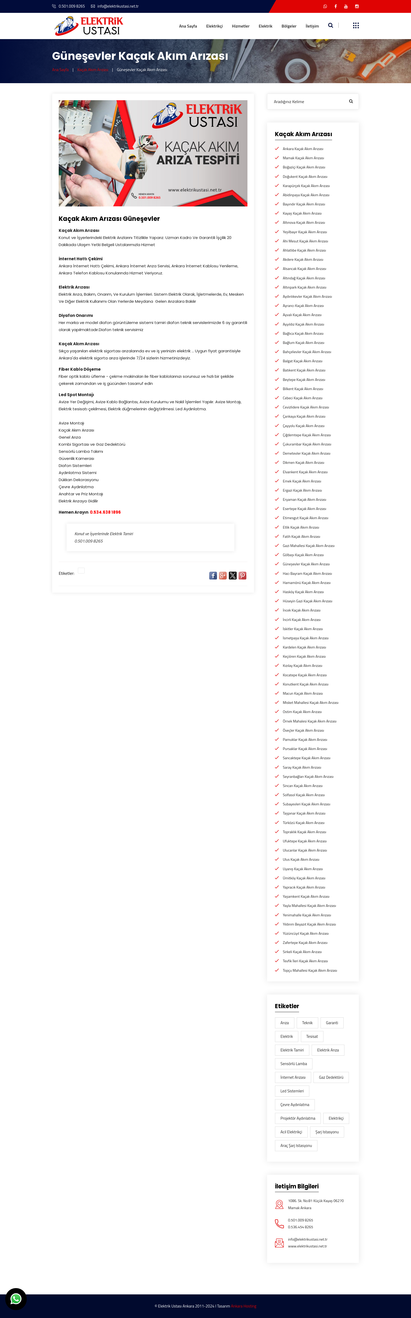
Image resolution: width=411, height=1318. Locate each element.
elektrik (286, 1036)
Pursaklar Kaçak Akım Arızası (305, 748)
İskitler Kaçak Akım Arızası (303, 628)
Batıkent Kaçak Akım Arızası (304, 370)
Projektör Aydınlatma (297, 1118)
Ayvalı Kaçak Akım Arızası (302, 314)
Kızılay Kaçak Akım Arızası (302, 665)
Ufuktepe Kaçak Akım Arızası (305, 841)
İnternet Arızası (293, 1077)
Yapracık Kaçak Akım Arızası (304, 887)
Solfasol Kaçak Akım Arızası (304, 795)
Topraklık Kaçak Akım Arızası (304, 832)
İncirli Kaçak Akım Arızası (302, 619)
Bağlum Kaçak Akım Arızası (303, 342)
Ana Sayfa (188, 26)
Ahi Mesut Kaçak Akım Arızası (305, 241)
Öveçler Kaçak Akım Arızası (303, 730)
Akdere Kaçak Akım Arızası (303, 259)
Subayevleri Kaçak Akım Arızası (306, 804)
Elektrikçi (214, 26)
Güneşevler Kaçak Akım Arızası (306, 564)
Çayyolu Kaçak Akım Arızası (304, 425)
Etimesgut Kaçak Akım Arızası (305, 517)
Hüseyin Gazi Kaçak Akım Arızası (307, 601)
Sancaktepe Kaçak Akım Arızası (306, 758)
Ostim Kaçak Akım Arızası (302, 711)
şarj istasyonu (327, 1132)
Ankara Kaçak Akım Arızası (303, 148)
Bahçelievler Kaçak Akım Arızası (307, 351)
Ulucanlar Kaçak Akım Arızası (305, 850)
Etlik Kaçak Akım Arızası (301, 527)
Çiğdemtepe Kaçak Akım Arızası (307, 435)
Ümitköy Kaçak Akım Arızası (304, 878)
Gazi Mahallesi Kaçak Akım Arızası (309, 545)
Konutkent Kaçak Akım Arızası (305, 684)
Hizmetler (241, 26)
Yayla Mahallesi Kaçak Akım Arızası (309, 905)
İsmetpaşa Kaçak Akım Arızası (306, 638)
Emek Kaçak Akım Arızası (302, 481)
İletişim (312, 26)
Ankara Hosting (243, 1306)
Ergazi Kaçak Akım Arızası (302, 490)
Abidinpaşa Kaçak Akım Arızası (306, 195)
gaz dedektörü (331, 1077)
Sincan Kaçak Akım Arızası (303, 785)
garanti (332, 1023)
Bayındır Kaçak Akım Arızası (304, 204)
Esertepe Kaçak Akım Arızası (304, 508)
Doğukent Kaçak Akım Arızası (305, 176)
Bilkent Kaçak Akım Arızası (303, 388)
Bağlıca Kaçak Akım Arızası (303, 333)
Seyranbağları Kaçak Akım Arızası (308, 776)
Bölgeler (289, 26)
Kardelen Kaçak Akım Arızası (304, 647)
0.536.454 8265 (300, 1227)
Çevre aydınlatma (294, 1105)
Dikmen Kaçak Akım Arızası (303, 462)
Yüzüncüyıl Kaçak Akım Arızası (306, 933)
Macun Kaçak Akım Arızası (303, 693)
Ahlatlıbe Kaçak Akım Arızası (304, 250)
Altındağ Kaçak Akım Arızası (304, 278)
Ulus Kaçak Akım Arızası (301, 859)
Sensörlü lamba (293, 1064)
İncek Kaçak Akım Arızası (302, 610)
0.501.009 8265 (68, 6)
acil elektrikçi (291, 1132)
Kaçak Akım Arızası (92, 70)
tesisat (312, 1036)
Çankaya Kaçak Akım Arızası (304, 416)
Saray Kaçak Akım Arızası (302, 767)
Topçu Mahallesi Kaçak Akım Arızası (310, 970)
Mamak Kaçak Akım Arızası (303, 158)
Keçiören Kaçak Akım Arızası (304, 656)
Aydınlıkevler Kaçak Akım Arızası (307, 296)
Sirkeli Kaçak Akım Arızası (302, 951)
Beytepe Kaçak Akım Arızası (304, 379)
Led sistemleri (292, 1091)
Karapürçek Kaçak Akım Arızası (306, 185)
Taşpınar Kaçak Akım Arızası (304, 813)
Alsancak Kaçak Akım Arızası (304, 268)
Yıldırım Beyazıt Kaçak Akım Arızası (309, 924)
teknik (307, 1023)
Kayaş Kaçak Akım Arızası (302, 213)
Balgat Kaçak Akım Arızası (302, 361)
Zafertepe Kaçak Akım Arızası (305, 942)
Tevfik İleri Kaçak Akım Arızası (305, 961)
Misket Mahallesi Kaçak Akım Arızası (310, 702)
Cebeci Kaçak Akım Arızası (302, 398)
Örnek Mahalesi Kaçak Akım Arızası (310, 721)
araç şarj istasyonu (296, 1145)
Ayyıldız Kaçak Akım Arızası (303, 324)
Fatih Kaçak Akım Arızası (301, 536)
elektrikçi (336, 1118)
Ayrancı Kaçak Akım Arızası (303, 305)
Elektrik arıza (328, 1050)
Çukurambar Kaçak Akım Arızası (307, 444)
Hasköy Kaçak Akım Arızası (303, 591)
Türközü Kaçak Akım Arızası (304, 822)
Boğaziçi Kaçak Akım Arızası (304, 167)
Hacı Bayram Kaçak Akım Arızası (307, 573)
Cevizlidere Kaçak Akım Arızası (306, 407)
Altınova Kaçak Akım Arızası (304, 222)
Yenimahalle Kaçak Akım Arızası (307, 915)
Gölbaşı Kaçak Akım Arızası (303, 554)
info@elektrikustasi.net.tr (115, 6)
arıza (284, 1023)
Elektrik (265, 26)
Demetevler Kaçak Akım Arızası (307, 453)
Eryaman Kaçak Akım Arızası (304, 499)
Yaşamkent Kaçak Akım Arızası (306, 896)
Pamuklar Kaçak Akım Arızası (305, 739)
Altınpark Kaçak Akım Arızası (304, 287)
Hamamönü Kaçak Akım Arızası (307, 582)
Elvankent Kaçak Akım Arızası (305, 472)
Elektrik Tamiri (292, 1050)
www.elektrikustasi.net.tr (307, 1246)
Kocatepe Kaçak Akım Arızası (305, 675)
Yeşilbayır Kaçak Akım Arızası (305, 232)
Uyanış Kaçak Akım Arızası (303, 868)
